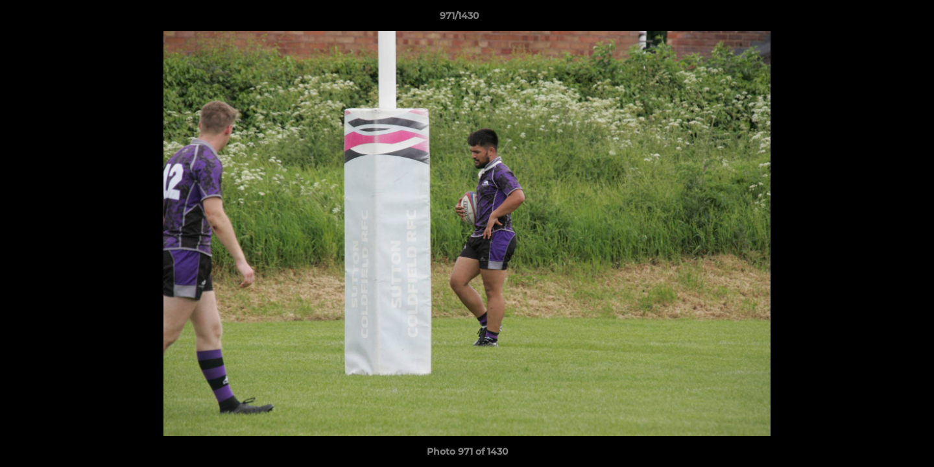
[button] (879, 19)
